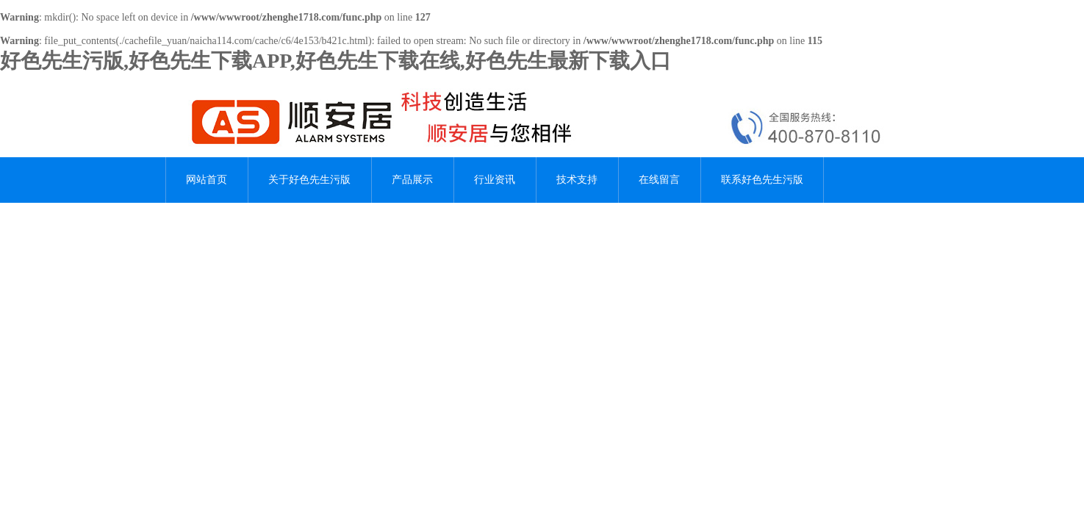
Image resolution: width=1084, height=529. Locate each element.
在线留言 (659, 179)
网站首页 (206, 179)
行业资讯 (494, 179)
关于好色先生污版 (309, 179)
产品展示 (412, 179)
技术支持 (576, 179)
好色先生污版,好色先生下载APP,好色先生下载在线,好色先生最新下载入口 (335, 60)
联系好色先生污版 (762, 179)
